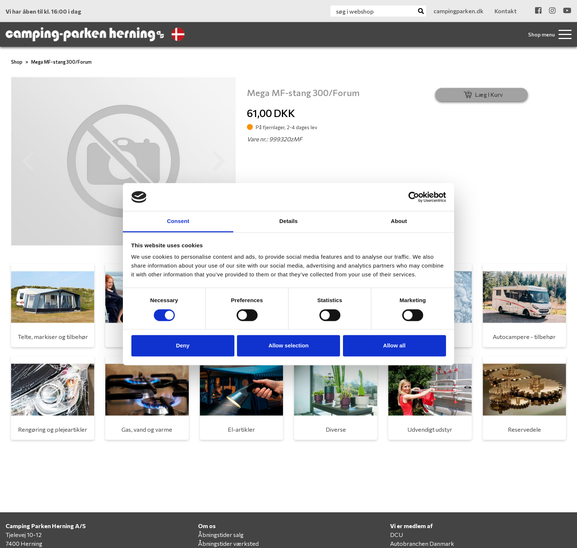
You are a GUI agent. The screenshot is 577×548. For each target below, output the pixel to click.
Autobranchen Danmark (422, 543)
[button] (28, 161)
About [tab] (399, 221)
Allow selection (288, 346)
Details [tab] (288, 221)
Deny (183, 346)
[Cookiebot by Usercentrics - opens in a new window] (414, 196)
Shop (16, 62)
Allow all (394, 346)
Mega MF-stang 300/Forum (61, 62)
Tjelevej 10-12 (24, 534)
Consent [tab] (178, 221)
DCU (396, 534)
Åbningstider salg (221, 534)
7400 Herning (24, 543)
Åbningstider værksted (228, 543)
